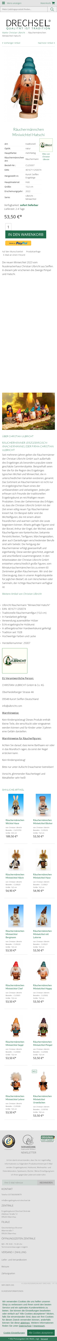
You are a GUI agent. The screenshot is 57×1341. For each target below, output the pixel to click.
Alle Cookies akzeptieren (41, 1332)
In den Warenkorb (25, 234)
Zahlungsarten (8, 1273)
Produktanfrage (33, 251)
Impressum (39, 1325)
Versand (44, 1339)
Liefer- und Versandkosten (14, 1259)
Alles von (46, 157)
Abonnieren (46, 1182)
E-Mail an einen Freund (14, 254)
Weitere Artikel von (22, 593)
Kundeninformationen (12, 1291)
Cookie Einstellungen (14, 1332)
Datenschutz (25, 1325)
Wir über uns (8, 1285)
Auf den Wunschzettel (12, 251)
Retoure (5, 1266)
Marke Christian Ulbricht (13, 32)
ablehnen (25, 1322)
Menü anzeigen (14, 3)
